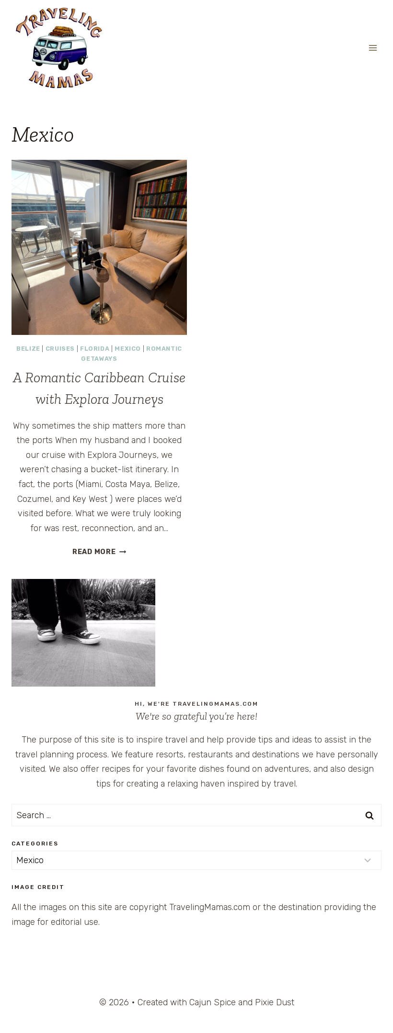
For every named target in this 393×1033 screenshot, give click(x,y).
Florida (94, 348)
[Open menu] (372, 47)
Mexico (128, 348)
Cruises (60, 348)
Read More (99, 552)
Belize (28, 348)
